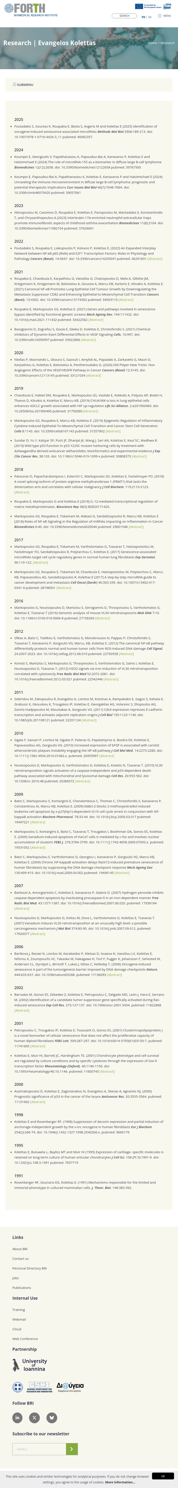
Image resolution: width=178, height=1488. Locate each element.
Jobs (15, 1278)
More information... (120, 1482)
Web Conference (25, 1338)
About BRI (20, 1249)
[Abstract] (154, 258)
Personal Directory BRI (29, 1268)
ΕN (143, 17)
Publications (21, 1287)
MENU (164, 16)
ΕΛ (150, 17)
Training (18, 1309)
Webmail (19, 1319)
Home (153, 43)
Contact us (20, 1258)
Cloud (16, 1329)
